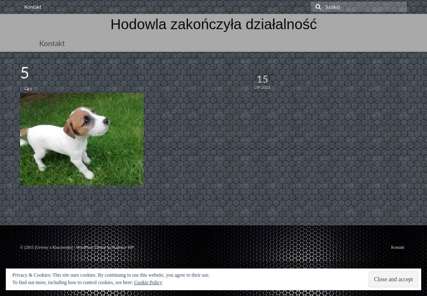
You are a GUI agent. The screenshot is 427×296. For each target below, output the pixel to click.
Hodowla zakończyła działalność (214, 24)
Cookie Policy (148, 282)
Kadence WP (123, 247)
